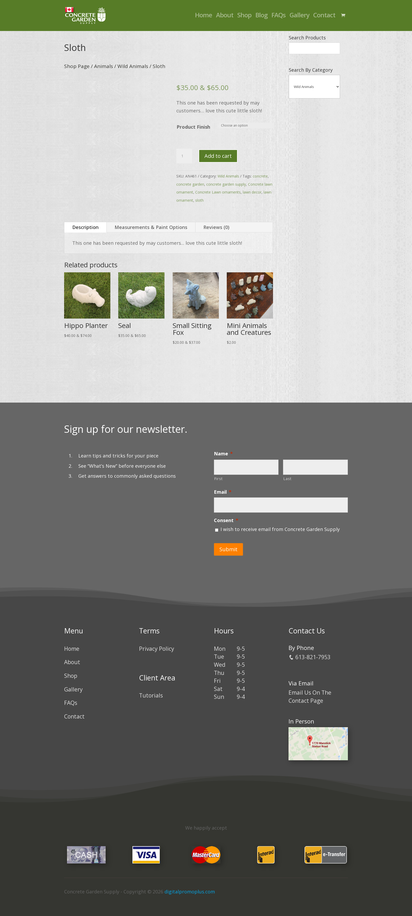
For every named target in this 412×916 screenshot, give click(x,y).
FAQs (278, 17)
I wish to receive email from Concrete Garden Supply (280, 529)
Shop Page (77, 66)
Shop (244, 17)
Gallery (299, 17)
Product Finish (193, 127)
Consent (226, 520)
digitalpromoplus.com (189, 888)
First (218, 478)
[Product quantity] (184, 156)
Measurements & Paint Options (151, 227)
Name (223, 454)
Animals (103, 66)
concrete (260, 176)
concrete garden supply (226, 184)
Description (85, 227)
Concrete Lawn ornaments (218, 192)
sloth (199, 200)
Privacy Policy (156, 645)
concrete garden (190, 184)
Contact (324, 17)
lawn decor (252, 192)
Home (203, 17)
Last (287, 478)
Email (222, 492)
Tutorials (151, 692)
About (224, 17)
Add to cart (218, 155)
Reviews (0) (216, 227)
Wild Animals (132, 66)
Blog (261, 17)
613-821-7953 (310, 653)
